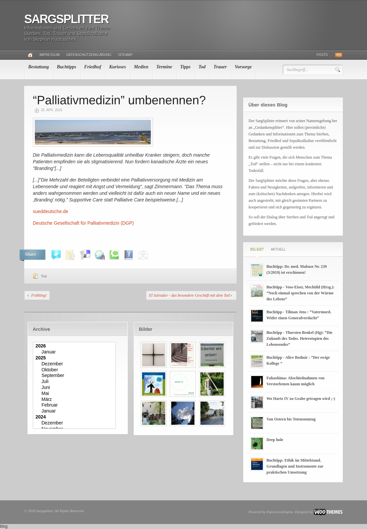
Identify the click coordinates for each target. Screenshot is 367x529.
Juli (75, 382)
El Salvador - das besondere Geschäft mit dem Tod (189, 295)
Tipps (185, 66)
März (75, 400)
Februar (75, 405)
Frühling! (39, 295)
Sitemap (125, 55)
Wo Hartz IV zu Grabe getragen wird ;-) (300, 398)
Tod (201, 66)
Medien (141, 66)
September (75, 376)
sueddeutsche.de (50, 211)
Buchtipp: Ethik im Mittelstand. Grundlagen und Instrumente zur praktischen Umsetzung (294, 466)
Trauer (220, 66)
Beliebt (257, 249)
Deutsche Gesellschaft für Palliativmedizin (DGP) (83, 223)
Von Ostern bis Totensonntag (291, 419)
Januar (75, 352)
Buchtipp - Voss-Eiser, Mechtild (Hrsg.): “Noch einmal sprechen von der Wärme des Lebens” (300, 293)
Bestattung (38, 66)
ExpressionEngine (279, 512)
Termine (164, 66)
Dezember (75, 364)
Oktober (75, 370)
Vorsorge (243, 66)
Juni (75, 388)
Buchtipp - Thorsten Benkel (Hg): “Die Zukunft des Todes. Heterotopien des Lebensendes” (299, 338)
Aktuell (278, 249)
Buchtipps (66, 66)
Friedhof (92, 66)
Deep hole (274, 439)
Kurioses (117, 66)
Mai (75, 394)
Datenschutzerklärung (88, 55)
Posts (322, 55)
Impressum (49, 55)
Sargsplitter (66, 19)
